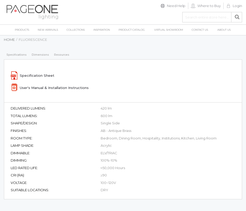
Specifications (17, 54)
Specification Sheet (37, 75)
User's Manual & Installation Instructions (54, 88)
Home (9, 39)
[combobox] (212, 17)
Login (237, 6)
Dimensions (40, 54)
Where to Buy (209, 6)
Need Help (176, 6)
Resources (61, 54)
